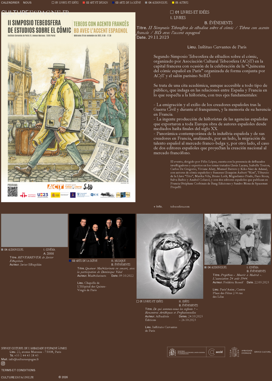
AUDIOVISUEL (160, 3)
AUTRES (183, 3)
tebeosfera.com (179, 206)
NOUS (27, 3)
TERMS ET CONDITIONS (18, 370)
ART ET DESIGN (99, 3)
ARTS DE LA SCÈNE (130, 3)
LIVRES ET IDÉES (69, 3)
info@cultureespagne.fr (24, 359)
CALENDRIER (10, 3)
